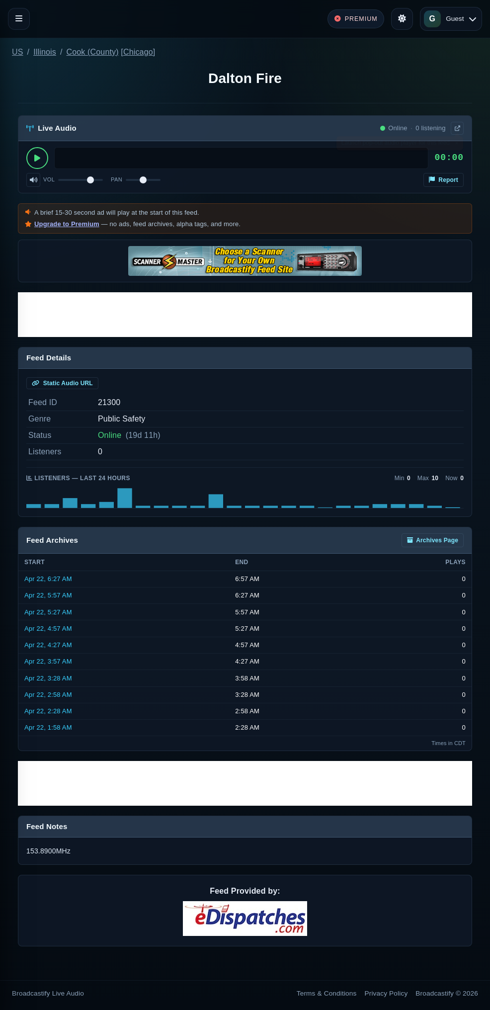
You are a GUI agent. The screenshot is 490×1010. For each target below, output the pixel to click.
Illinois (44, 52)
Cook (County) (93, 52)
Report (443, 179)
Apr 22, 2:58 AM (48, 694)
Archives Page (432, 540)
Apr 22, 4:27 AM (48, 645)
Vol (49, 179)
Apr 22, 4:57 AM (48, 628)
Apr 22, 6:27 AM (48, 579)
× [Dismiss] (456, 145)
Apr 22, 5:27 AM (48, 612)
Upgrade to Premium (66, 224)
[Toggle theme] (402, 19)
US (17, 52)
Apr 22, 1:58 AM (48, 727)
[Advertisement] (245, 314)
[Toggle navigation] (19, 19)
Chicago (138, 52)
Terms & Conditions (327, 993)
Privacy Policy (386, 993)
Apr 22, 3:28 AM (48, 678)
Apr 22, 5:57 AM (48, 595)
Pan (116, 179)
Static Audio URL (62, 383)
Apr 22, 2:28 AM (48, 711)
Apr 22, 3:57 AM (48, 661)
